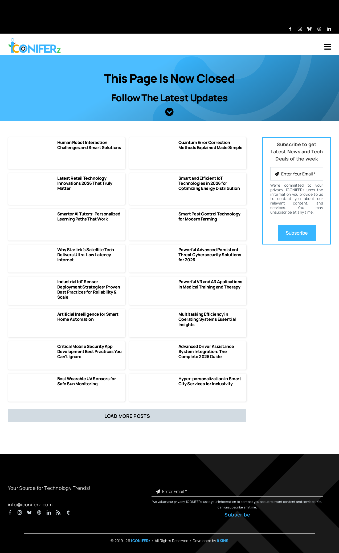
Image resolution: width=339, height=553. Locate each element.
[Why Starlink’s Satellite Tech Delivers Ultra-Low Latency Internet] (32, 249)
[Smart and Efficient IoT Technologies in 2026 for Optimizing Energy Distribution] (153, 178)
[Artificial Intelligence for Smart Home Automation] (32, 314)
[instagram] (300, 29)
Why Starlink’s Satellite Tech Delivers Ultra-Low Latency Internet (85, 255)
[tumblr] (68, 512)
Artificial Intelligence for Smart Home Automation (88, 316)
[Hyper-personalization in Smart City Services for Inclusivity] (153, 378)
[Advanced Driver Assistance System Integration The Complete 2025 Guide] (153, 346)
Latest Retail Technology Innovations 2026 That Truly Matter (84, 183)
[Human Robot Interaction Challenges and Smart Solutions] (32, 142)
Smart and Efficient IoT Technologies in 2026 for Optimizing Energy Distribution (209, 183)
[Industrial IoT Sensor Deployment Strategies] (32, 281)
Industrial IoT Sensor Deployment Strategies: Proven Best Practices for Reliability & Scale (88, 289)
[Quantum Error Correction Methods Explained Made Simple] (153, 142)
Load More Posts (127, 416)
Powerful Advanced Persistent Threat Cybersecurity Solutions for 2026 (209, 255)
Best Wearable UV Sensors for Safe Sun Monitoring (86, 381)
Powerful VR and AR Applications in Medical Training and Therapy (210, 284)
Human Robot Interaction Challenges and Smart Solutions (89, 144)
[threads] (319, 29)
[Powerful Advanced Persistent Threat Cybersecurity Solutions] (153, 249)
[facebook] (290, 29)
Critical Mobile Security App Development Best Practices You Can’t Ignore (89, 351)
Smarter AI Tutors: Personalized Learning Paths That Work (88, 216)
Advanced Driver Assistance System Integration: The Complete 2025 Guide (206, 351)
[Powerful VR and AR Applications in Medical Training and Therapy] (153, 281)
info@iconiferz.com (30, 504)
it (222, 540)
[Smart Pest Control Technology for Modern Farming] (153, 214)
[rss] (58, 512)
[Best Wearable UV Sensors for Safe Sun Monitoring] (32, 378)
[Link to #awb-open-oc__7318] (327, 47)
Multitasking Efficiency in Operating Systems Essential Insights (207, 319)
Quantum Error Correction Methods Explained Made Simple (210, 144)
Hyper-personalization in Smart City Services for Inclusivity (209, 381)
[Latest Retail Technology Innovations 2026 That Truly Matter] (32, 178)
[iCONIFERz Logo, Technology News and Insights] (34, 40)
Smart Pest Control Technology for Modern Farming (209, 216)
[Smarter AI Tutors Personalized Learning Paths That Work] (32, 214)
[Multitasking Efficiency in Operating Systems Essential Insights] (153, 314)
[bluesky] (309, 29)
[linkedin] (329, 29)
